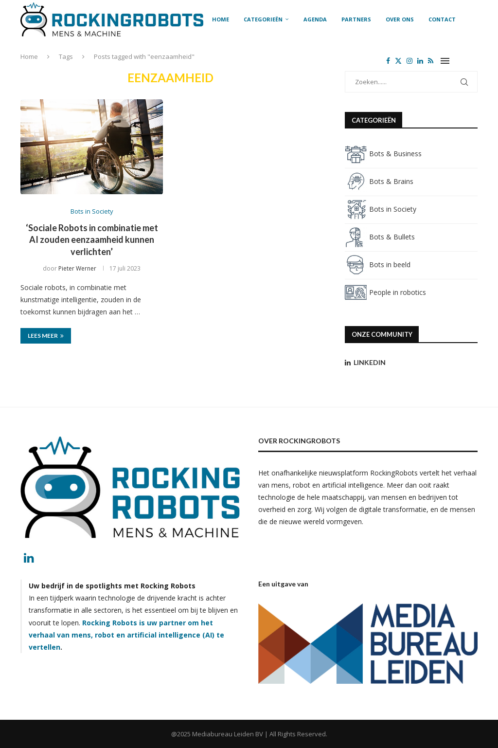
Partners (356, 19)
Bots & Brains (379, 181)
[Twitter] (398, 60)
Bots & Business (383, 153)
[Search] (473, 60)
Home (220, 19)
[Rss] (430, 60)
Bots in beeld (377, 264)
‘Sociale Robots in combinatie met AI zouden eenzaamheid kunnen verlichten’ (92, 239)
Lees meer (46, 335)
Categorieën (263, 19)
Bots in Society (380, 209)
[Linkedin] (420, 60)
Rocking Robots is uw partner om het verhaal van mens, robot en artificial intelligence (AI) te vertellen (126, 635)
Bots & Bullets (380, 236)
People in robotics (385, 292)
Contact (442, 19)
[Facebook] (388, 60)
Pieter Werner (77, 268)
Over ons (400, 19)
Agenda (315, 19)
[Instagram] (409, 60)
